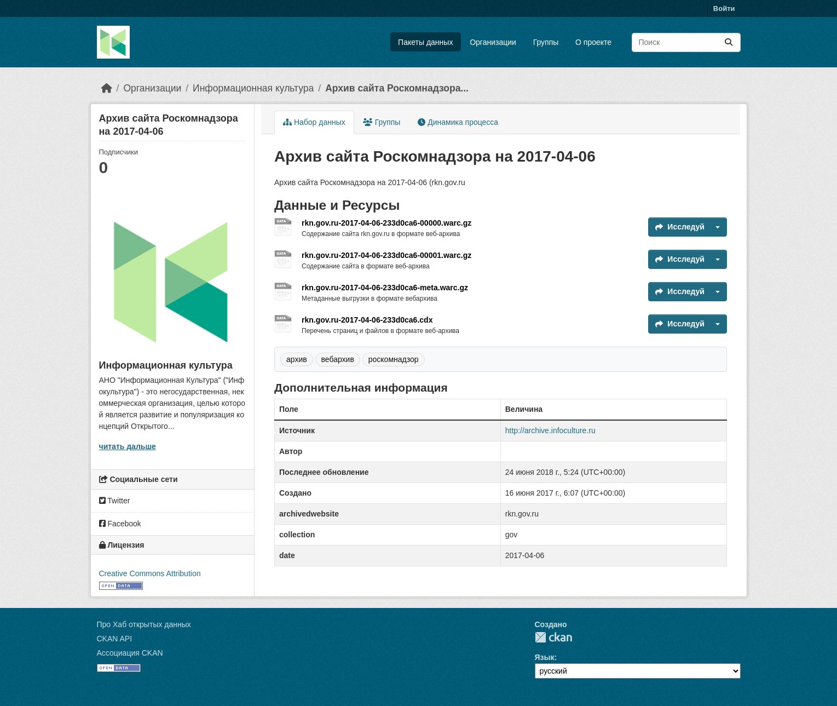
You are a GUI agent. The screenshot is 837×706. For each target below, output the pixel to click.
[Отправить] (729, 42)
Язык (545, 657)
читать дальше (127, 446)
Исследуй (680, 226)
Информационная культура (253, 88)
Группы (546, 42)
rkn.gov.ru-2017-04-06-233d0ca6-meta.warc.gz (385, 287)
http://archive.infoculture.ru (550, 430)
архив (296, 359)
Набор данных (314, 122)
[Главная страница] (106, 88)
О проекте (593, 42)
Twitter (114, 500)
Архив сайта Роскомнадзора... (397, 88)
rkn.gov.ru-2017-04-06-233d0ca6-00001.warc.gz (386, 255)
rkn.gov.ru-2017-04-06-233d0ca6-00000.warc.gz (386, 223)
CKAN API (114, 638)
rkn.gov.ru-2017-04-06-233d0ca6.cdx (367, 319)
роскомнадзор (393, 359)
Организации (493, 42)
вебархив (337, 359)
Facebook (120, 523)
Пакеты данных (425, 42)
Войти (724, 8)
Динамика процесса (458, 122)
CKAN (553, 637)
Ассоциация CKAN (130, 652)
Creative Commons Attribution (150, 573)
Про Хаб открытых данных (144, 624)
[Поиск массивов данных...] (686, 42)
